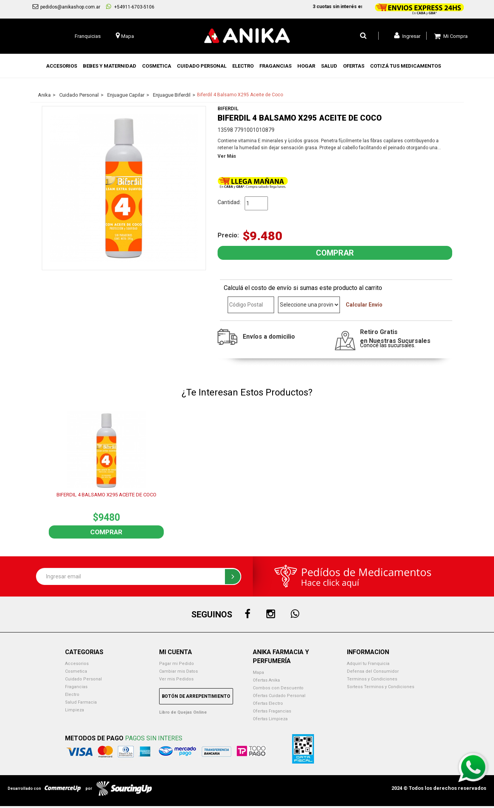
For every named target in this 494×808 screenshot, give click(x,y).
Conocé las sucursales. (387, 345)
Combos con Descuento (278, 687)
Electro (72, 694)
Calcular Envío (364, 305)
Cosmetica (76, 671)
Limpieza (74, 710)
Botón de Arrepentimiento (196, 696)
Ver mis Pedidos (176, 679)
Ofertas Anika (266, 680)
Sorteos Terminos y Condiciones (380, 686)
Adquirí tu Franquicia (368, 663)
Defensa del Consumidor (373, 671)
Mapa (258, 672)
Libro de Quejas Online (183, 712)
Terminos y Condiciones (372, 679)
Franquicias (88, 36)
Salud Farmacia (81, 702)
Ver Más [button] (227, 156)
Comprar (106, 532)
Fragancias (76, 686)
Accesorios (77, 663)
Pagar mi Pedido (176, 663)
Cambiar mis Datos (178, 671)
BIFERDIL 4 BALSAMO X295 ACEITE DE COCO (106, 495)
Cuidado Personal (83, 679)
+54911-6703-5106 (130, 6)
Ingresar (407, 35)
